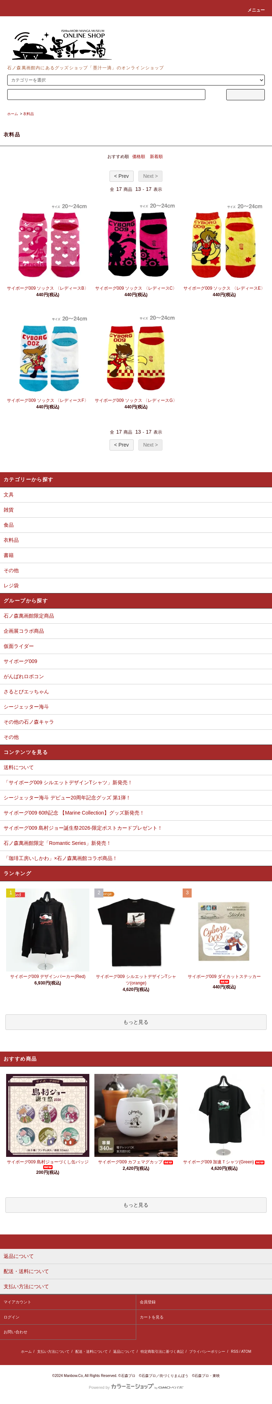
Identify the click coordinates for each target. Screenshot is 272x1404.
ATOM (246, 1351)
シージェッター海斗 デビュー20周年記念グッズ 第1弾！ (67, 797)
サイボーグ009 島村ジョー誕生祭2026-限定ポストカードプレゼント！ (83, 828)
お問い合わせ (15, 1332)
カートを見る (152, 1317)
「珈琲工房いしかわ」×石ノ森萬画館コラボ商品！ (60, 858)
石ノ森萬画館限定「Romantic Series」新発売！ (57, 843)
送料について (19, 767)
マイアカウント (17, 1302)
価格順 (138, 156)
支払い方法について (53, 1351)
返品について (124, 1351)
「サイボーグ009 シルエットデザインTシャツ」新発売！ (68, 782)
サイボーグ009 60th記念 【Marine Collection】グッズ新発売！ (74, 813)
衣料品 (28, 114)
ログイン (11, 1317)
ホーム (12, 114)
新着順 (156, 156)
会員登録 (148, 1302)
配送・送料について (91, 1351)
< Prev (121, 176)
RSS (234, 1351)
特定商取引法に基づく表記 (162, 1351)
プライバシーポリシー (207, 1351)
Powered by (136, 1387)
